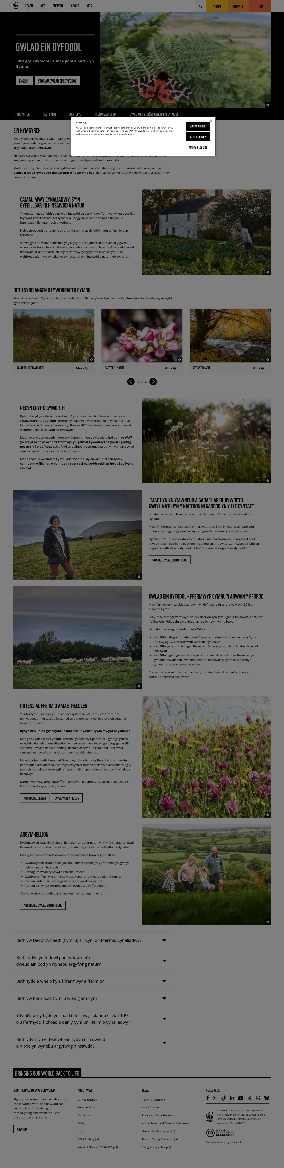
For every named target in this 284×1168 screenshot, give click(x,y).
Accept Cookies (198, 126)
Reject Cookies (198, 137)
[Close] (211, 121)
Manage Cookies (198, 147)
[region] (143, 136)
